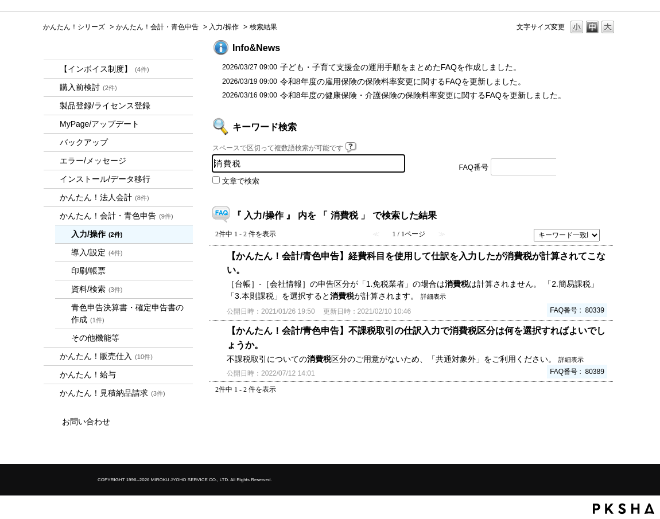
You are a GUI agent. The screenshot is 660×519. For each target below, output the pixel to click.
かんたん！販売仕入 (106, 356)
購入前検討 (88, 87)
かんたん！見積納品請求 (112, 392)
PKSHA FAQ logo (623, 508)
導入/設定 (97, 252)
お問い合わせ (86, 421)
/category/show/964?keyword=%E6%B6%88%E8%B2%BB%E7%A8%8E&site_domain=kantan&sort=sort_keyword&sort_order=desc (51, 356)
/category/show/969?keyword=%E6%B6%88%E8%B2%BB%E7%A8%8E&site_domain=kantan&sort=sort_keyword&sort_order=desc (51, 393)
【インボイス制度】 (104, 68)
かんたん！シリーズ (74, 27)
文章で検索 (240, 181)
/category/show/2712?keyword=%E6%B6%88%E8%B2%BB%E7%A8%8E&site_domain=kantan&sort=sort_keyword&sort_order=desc (51, 198)
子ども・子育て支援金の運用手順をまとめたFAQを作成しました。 (400, 67)
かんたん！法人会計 (104, 197)
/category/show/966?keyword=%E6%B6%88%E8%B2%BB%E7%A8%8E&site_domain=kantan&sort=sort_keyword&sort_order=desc (51, 375)
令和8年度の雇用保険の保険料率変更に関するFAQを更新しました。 (403, 81)
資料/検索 (97, 289)
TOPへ (588, 421)
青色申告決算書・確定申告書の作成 (127, 313)
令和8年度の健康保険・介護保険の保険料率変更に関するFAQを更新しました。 (423, 95)
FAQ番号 (473, 167)
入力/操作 (223, 27)
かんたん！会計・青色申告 (157, 27)
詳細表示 (433, 296)
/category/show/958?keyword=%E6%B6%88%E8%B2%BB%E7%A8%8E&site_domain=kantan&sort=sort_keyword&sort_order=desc (51, 216)
